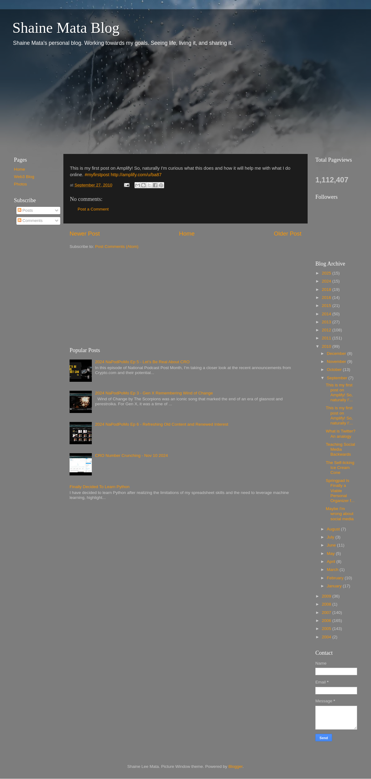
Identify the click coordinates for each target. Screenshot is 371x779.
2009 (327, 596)
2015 (327, 305)
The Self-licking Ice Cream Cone (340, 467)
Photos (20, 184)
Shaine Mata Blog (66, 27)
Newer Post (85, 233)
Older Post (287, 233)
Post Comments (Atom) (117, 246)
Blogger (235, 766)
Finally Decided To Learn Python (100, 486)
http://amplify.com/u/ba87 (136, 174)
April (331, 561)
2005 (327, 628)
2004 (327, 637)
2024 (327, 281)
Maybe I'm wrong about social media (340, 513)
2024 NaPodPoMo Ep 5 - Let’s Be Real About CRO (142, 362)
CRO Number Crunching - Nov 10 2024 (131, 455)
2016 (327, 297)
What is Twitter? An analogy (341, 433)
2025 (327, 273)
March (333, 569)
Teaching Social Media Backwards (340, 449)
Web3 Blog (24, 176)
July (331, 537)
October (335, 369)
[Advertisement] (90, 100)
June (332, 545)
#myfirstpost (97, 174)
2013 (327, 322)
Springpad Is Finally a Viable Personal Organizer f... (340, 490)
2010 (327, 346)
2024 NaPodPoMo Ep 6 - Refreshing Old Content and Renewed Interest (161, 424)
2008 (327, 604)
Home (186, 233)
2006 (327, 620)
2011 (327, 338)
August (334, 529)
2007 (327, 612)
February (336, 578)
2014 (327, 314)
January (335, 586)
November (337, 361)
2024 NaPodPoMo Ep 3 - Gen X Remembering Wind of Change (154, 393)
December (337, 353)
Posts (25, 210)
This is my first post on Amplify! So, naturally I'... (339, 392)
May (331, 553)
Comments (30, 220)
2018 (327, 289)
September (337, 378)
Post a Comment (93, 209)
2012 (327, 330)
